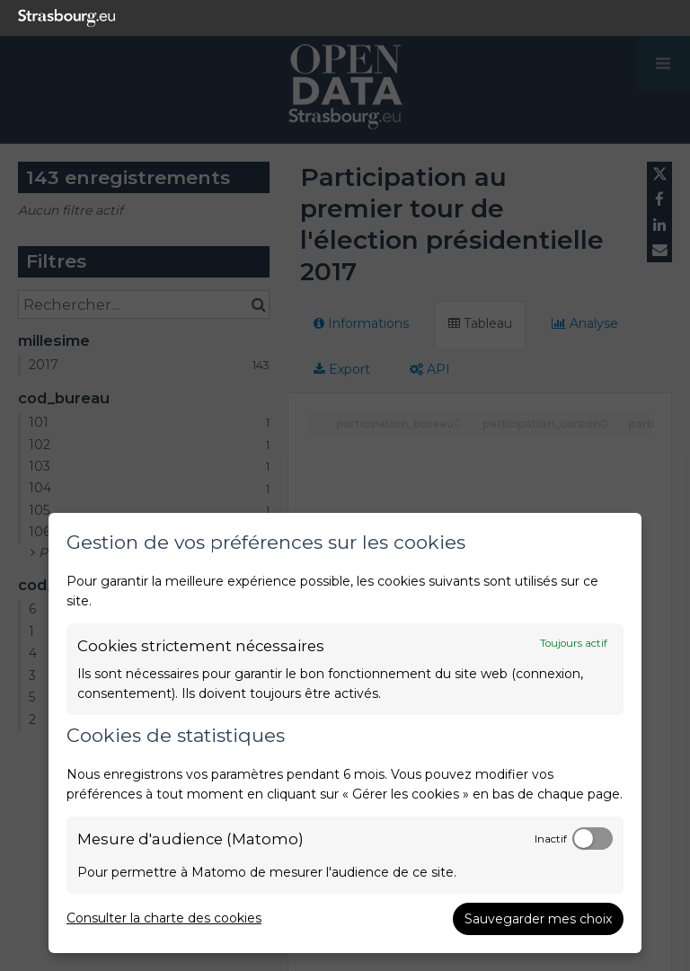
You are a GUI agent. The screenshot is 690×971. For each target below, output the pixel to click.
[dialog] (345, 733)
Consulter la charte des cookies (163, 918)
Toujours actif (573, 643)
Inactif (551, 839)
